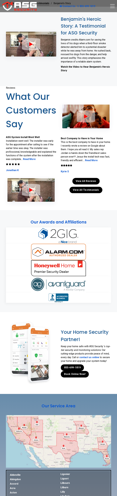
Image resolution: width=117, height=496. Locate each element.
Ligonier (65, 474)
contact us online (89, 357)
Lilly (62, 491)
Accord (14, 483)
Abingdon (15, 479)
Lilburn (64, 487)
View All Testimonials (86, 189)
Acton (13, 492)
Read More (29, 159)
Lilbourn (65, 483)
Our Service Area (58, 406)
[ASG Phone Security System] (31, 44)
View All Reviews (86, 181)
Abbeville (15, 474)
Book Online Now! (74, 374)
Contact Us (67, 6)
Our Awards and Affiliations (59, 222)
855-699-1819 (86, 6)
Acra (12, 488)
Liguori (64, 478)
